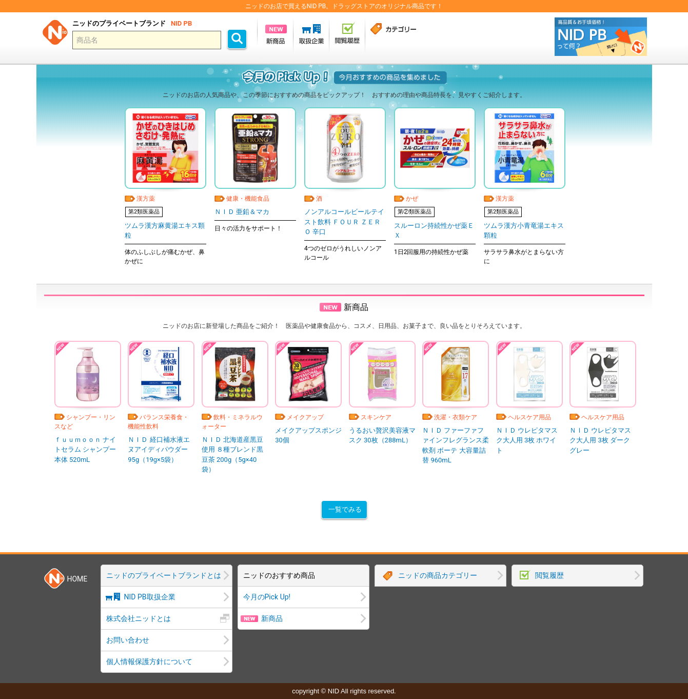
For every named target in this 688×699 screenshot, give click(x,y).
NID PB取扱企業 (149, 597)
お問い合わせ (127, 640)
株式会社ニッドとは (138, 618)
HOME (77, 579)
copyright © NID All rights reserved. (344, 691)
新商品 (272, 618)
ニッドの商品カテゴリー (437, 575)
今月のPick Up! (267, 597)
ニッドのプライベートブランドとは (163, 575)
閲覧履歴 (549, 575)
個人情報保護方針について (149, 661)
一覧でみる (345, 509)
